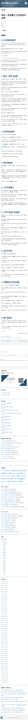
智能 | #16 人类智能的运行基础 (7, 450)
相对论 (12, 337)
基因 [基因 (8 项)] (2, 476)
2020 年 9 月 (3, 645)
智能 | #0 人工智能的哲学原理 (6, 518)
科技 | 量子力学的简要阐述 (10, 43)
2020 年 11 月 (3, 643)
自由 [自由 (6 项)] (17, 478)
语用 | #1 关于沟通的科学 (13, 699)
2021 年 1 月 (3, 639)
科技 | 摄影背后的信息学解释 (6, 432)
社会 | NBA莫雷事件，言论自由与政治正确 (9, 495)
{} (13, 355)
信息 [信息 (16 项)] (21, 470)
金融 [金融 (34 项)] (20, 481)
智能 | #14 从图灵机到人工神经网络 (7, 454)
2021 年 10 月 (3, 624)
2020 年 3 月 (3, 657)
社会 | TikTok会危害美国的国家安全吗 (8, 500)
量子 (3, 571)
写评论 (4, 25)
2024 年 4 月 (3, 595)
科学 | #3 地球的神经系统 (6, 419)
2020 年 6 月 (3, 651)
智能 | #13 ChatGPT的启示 (6, 458)
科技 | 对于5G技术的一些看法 (6, 429)
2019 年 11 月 (3, 665)
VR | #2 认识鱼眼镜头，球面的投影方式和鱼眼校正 (10, 506)
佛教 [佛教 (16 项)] (18, 470)
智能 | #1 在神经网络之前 (6, 522)
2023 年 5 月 (3, 603)
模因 (3, 554)
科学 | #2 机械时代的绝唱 (6, 422)
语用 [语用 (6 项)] (24, 478)
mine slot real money (5, 701)
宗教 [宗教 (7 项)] (6, 476)
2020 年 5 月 (3, 653)
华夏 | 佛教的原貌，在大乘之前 (7, 504)
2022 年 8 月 (3, 612)
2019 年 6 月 (3, 672)
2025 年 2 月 (3, 585)
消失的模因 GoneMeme (9, 3)
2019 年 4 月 (3, 676)
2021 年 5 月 (3, 632)
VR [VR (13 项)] (3, 470)
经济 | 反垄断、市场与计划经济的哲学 (8, 498)
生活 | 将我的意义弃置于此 (6, 520)
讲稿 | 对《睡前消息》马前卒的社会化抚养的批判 (10, 502)
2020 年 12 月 (3, 641)
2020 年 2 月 (3, 659)
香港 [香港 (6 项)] (22, 481)
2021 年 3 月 (3, 636)
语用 (3, 568)
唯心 (5, 337)
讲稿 (3, 566)
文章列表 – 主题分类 (6, 392)
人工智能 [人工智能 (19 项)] (12, 470)
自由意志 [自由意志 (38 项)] (21, 479)
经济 (3, 564)
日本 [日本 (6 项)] (16, 476)
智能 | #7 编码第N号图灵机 (6, 525)
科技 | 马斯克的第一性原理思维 (7, 406)
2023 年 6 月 (3, 601)
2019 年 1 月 (3, 682)
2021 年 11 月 (3, 622)
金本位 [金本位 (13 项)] (16, 481)
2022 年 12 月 (3, 610)
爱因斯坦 (8, 337)
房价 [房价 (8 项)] (12, 476)
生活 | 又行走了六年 (5, 456)
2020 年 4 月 (3, 655)
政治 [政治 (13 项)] (14, 476)
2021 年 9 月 (3, 626)
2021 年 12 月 (3, 620)
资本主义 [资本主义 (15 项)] (3, 481)
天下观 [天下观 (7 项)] (4, 476)
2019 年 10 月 (3, 667)
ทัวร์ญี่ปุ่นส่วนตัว (4, 692)
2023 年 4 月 (3, 604)
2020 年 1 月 (3, 661)
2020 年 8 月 (3, 647)
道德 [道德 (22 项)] (13, 481)
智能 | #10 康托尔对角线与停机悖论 (7, 531)
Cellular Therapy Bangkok (6, 694)
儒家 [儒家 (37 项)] (4, 473)
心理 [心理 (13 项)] (8, 476)
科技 (9, 336)
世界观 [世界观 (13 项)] (5, 470)
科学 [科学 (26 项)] (6, 479)
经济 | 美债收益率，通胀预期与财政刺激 (8, 493)
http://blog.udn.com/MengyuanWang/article (10, 57)
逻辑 (3, 570)
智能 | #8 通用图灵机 (5, 529)
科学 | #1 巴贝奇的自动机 (6, 425)
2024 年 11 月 (3, 591)
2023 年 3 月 (3, 606)
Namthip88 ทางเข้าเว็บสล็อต (6, 704)
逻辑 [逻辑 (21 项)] (9, 481)
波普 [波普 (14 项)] (22, 476)
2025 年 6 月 (3, 583)
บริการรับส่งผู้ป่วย (4, 710)
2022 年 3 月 (3, 616)
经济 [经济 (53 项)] (11, 478)
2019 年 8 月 (3, 669)
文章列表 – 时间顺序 (6, 394)
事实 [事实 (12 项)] (8, 470)
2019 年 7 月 (3, 670)
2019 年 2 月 (3, 680)
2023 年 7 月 (3, 599)
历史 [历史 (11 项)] (13, 473)
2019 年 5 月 (3, 674)
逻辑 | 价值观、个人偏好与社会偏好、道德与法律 (10, 496)
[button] (26, 2)
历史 (3, 546)
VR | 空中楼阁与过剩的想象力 (6, 441)
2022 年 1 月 (3, 618)
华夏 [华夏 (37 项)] (9, 473)
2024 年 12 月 (3, 589)
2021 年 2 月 (3, 638)
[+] (15, 355)
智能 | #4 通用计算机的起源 (6, 527)
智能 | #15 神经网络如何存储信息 (7, 452)
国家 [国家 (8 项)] (25, 473)
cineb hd (3, 690)
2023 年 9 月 (3, 597)
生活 (3, 556)
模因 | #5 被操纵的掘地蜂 (6, 489)
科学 (14, 337)
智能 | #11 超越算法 (5, 523)
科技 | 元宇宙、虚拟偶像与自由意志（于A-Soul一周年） (11, 413)
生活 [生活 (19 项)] (25, 476)
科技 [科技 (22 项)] (8, 479)
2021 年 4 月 (3, 634)
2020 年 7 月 (3, 649)
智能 (3, 552)
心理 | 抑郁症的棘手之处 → (23, 340)
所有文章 (6, 336)
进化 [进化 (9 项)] (7, 481)
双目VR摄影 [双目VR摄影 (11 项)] (16, 473)
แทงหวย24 (3, 708)
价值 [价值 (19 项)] (16, 470)
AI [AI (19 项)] (1, 470)
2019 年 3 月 (3, 678)
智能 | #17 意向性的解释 (5, 448)
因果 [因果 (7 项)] (23, 473)
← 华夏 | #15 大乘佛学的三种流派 (6, 340)
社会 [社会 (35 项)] (2, 479)
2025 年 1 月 (3, 587)
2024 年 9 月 (3, 593)
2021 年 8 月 (3, 628)
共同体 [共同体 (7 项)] (7, 473)
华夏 (3, 544)
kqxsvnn (2, 697)
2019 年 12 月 (3, 663)
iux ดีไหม (3, 712)
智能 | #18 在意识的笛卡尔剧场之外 (7, 446)
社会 (3, 558)
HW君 (3, 23)
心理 (3, 550)
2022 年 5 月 (3, 614)
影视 (3, 548)
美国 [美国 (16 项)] (15, 479)
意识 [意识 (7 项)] (10, 476)
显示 (7, 30)
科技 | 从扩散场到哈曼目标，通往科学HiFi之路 (9, 410)
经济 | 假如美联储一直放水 (6, 491)
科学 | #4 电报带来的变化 (6, 416)
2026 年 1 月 (3, 581)
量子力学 (19, 337)
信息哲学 (4, 542)
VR (3, 540)
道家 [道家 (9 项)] (11, 481)
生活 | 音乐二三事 (4, 444)
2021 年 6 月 (3, 630)
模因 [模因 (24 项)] (18, 476)
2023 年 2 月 (3, 608)
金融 (3, 573)
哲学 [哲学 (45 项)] (20, 473)
